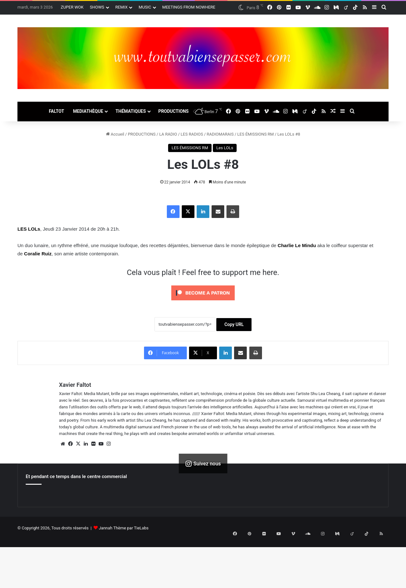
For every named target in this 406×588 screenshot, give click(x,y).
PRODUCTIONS (173, 111)
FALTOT (56, 111)
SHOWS (97, 7)
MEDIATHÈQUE (88, 111)
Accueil (115, 134)
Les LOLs (224, 147)
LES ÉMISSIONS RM (255, 134)
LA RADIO (168, 134)
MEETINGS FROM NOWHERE (188, 7)
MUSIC (145, 7)
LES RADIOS (192, 134)
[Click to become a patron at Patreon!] (203, 302)
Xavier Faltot (75, 384)
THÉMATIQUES (130, 111)
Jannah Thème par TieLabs (123, 528)
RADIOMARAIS (220, 134)
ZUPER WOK (72, 7)
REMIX (121, 7)
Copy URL (234, 324)
